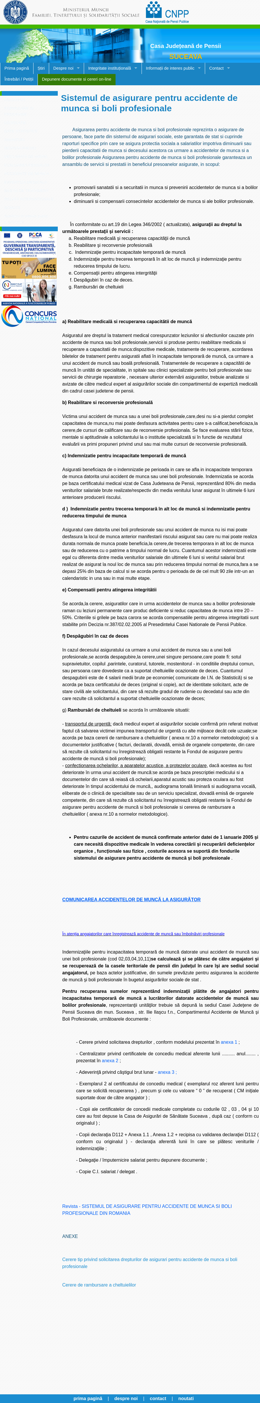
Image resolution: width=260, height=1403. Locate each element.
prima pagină (87, 1398)
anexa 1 (229, 1042)
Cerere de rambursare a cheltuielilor (99, 1284)
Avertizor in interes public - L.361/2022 (27, 219)
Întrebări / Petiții (18, 79)
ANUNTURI (14, 140)
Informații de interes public (170, 68)
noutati (186, 1398)
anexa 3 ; (167, 1072)
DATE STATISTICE (21, 131)
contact (158, 1398)
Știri (41, 68)
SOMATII (12, 208)
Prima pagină (16, 68)
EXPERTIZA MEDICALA (25, 182)
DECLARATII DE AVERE (26, 156)
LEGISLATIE (15, 123)
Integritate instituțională (109, 68)
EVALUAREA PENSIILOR (26, 165)
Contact (216, 68)
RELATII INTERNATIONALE (29, 199)
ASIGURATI (14, 100)
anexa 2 (110, 1060)
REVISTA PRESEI (20, 148)
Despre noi (63, 68)
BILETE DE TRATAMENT (26, 190)
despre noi (126, 1398)
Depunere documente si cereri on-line (76, 79)
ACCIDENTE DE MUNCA (26, 173)
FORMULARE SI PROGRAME (19, 111)
